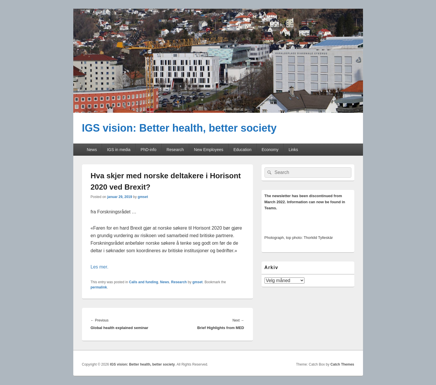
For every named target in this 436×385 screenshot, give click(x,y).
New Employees (208, 149)
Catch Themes (342, 364)
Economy (270, 149)
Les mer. (99, 266)
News (92, 149)
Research (175, 149)
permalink (99, 287)
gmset (143, 197)
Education (242, 149)
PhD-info (148, 149)
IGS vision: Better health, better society (179, 128)
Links (293, 149)
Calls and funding (143, 282)
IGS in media (118, 149)
